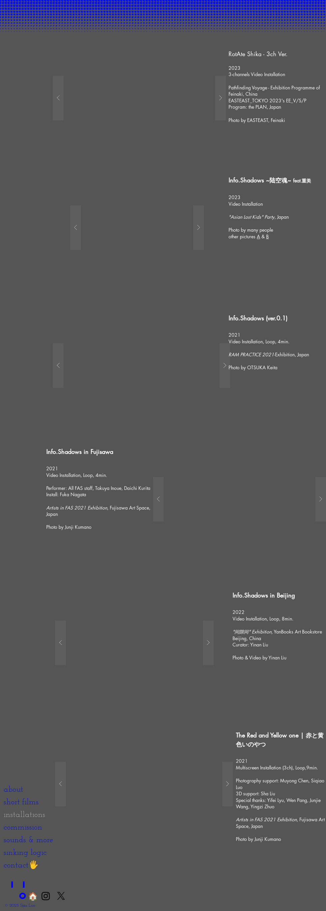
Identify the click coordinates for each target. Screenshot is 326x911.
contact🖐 (21, 865)
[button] (139, 98)
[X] (61, 895)
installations (24, 815)
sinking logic (25, 853)
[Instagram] (45, 895)
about (13, 790)
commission (23, 828)
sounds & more (28, 840)
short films (21, 802)
